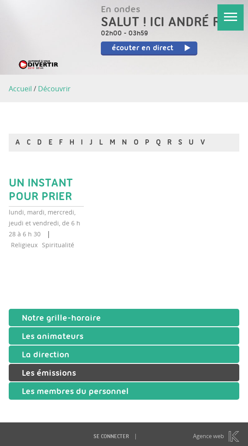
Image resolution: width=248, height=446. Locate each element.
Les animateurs (52, 337)
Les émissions (49, 374)
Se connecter (111, 437)
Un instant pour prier (41, 190)
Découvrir (54, 88)
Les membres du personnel (75, 392)
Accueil (20, 88)
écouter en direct (151, 48)
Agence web (208, 436)
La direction (45, 355)
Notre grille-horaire (61, 319)
